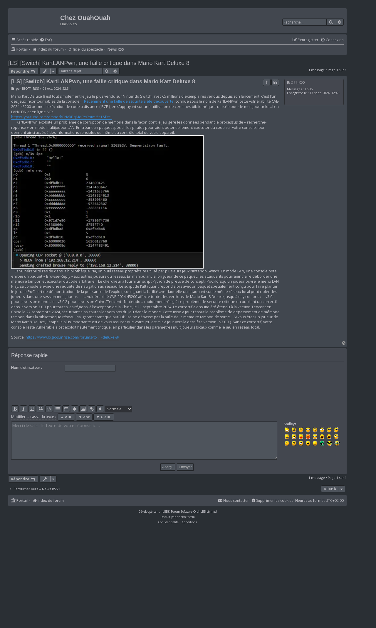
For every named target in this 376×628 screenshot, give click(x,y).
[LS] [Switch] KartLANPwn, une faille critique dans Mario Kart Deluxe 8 (98, 63)
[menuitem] (46, 40)
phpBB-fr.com (186, 517)
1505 (309, 89)
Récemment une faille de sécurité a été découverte (129, 101)
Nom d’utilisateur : (26, 367)
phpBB (163, 511)
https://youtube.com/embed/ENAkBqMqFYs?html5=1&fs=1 (61, 116)
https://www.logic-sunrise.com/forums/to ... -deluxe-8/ (72, 337)
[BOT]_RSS (296, 82)
